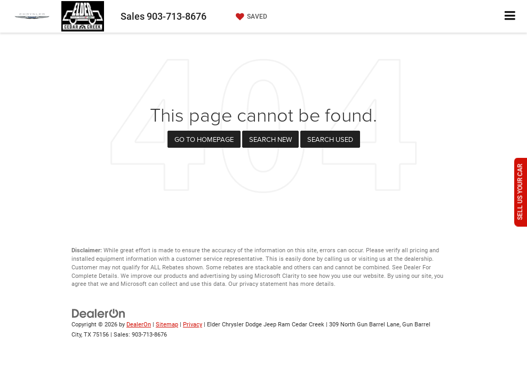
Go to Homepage (204, 139)
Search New (270, 139)
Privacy (192, 324)
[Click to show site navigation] (510, 16)
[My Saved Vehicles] (250, 16)
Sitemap (167, 324)
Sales (163, 16)
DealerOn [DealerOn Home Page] (138, 324)
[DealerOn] (98, 313)
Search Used (330, 139)
